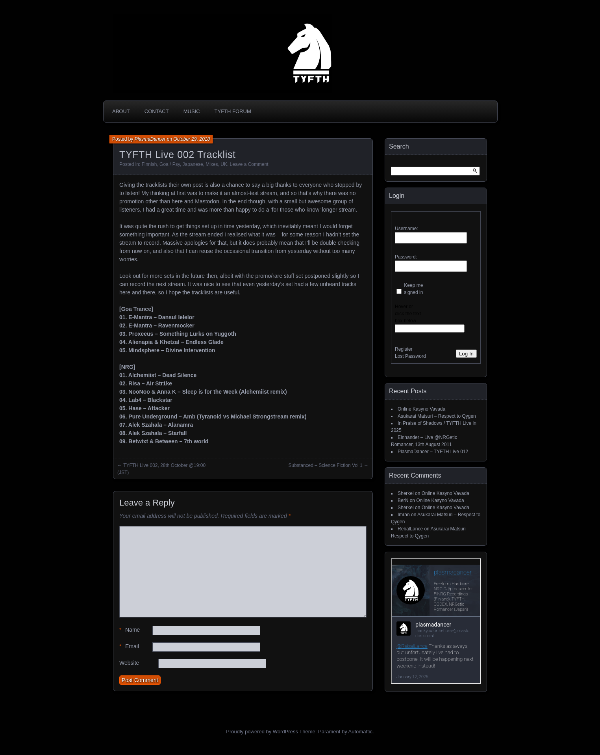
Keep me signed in (413, 289)
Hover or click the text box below (408, 314)
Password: (406, 257)
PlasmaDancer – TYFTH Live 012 (433, 451)
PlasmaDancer (150, 139)
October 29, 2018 (191, 139)
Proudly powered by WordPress (262, 732)
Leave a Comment (249, 164)
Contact (156, 111)
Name (129, 630)
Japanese (193, 164)
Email (129, 646)
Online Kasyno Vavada (421, 409)
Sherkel (406, 493)
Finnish (149, 164)
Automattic (360, 732)
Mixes (212, 164)
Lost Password (410, 356)
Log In (466, 354)
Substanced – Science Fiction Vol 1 (326, 465)
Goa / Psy (169, 164)
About (121, 111)
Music (191, 111)
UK (223, 164)
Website (129, 663)
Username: (406, 228)
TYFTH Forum (233, 111)
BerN (403, 500)
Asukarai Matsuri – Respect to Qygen (437, 416)
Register (404, 349)
